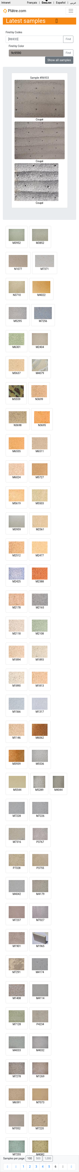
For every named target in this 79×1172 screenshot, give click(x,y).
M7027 (40, 920)
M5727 (40, 477)
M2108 (40, 633)
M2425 (16, 581)
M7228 (17, 815)
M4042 (17, 894)
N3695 (42, 425)
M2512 (16, 555)
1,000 (47, 1158)
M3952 (16, 242)
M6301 (16, 347)
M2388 (40, 581)
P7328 (16, 867)
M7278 (17, 1076)
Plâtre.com (14, 10)
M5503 (40, 503)
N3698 (17, 425)
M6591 (17, 1102)
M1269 (40, 1076)
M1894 (16, 659)
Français (32, 2)
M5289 (39, 789)
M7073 (40, 1102)
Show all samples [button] (59, 60)
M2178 (16, 607)
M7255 (17, 1154)
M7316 (17, 841)
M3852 (40, 242)
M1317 (40, 711)
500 (38, 1158)
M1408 (17, 998)
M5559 (16, 399)
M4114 (40, 998)
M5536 (40, 763)
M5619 (16, 503)
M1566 (16, 711)
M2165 (40, 607)
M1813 (40, 685)
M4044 (58, 789)
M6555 (16, 451)
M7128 (17, 1024)
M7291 (16, 972)
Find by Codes (14, 32)
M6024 (16, 477)
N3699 (39, 399)
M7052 (16, 1128)
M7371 (45, 268)
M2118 (16, 633)
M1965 (40, 946)
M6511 (40, 451)
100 (29, 1158)
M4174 (40, 972)
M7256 (43, 321)
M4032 (40, 1050)
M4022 (41, 294)
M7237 (17, 920)
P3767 (40, 841)
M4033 (17, 1050)
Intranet (5, 2)
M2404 (40, 347)
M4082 (40, 1154)
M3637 (16, 373)
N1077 (18, 268)
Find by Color (16, 46)
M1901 (17, 946)
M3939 (16, 763)
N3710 (17, 294)
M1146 (16, 737)
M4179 (40, 894)
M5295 (18, 321)
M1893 (40, 659)
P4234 (40, 1024)
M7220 (40, 1128)
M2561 (40, 529)
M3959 (17, 529)
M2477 (40, 555)
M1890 (16, 685)
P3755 (40, 867)
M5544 (17, 789)
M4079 (40, 373)
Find (68, 39)
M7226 (40, 815)
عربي (73, 2)
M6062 (40, 737)
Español (60, 2)
